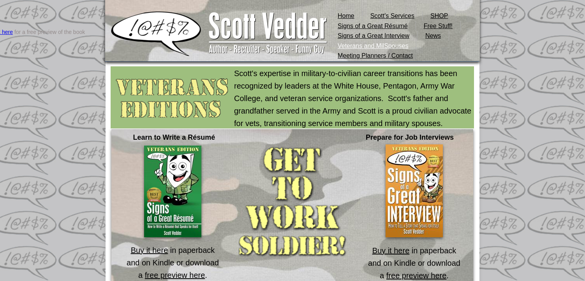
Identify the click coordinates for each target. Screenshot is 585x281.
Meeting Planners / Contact (375, 55)
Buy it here (149, 250)
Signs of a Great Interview (373, 35)
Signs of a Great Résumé (373, 26)
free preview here (175, 275)
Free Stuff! (438, 26)
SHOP (439, 15)
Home (346, 15)
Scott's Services (392, 15)
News (433, 35)
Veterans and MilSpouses (373, 46)
